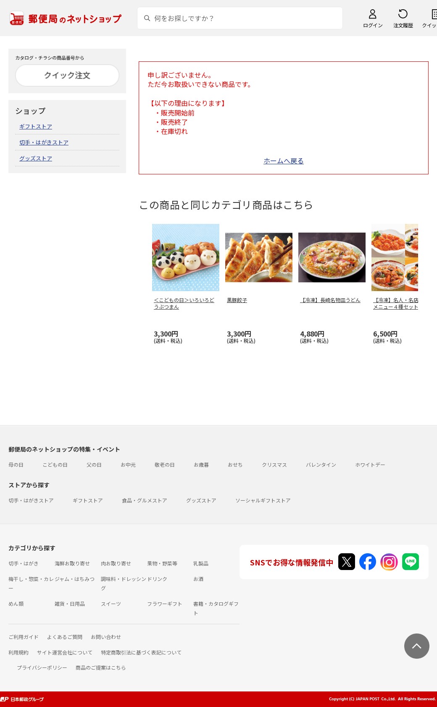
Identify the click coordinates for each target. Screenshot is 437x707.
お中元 (128, 464)
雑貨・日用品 (70, 603)
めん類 (16, 603)
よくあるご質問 (64, 636)
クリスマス (274, 464)
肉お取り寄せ (116, 563)
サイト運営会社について (64, 652)
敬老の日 (165, 464)
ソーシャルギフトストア (263, 500)
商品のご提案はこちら (101, 667)
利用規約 (18, 652)
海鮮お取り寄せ (72, 563)
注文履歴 (403, 25)
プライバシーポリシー (42, 667)
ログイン (372, 25)
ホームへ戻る (283, 160)
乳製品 (200, 563)
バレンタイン (321, 464)
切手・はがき (23, 563)
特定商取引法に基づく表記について (141, 652)
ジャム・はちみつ (75, 578)
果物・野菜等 (162, 563)
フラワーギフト (164, 603)
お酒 (198, 578)
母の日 (16, 464)
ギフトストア (35, 126)
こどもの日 (55, 464)
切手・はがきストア (43, 142)
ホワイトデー (370, 464)
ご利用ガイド (23, 636)
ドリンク (157, 578)
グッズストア (35, 158)
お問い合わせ (106, 636)
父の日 (94, 464)
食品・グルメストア (144, 500)
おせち (235, 464)
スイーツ (111, 603)
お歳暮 (201, 464)
